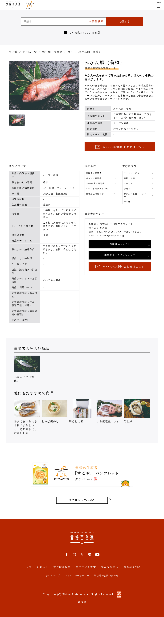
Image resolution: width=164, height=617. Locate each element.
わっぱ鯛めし (54, 411)
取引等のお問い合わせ (106, 575)
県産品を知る (132, 567)
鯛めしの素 (82, 411)
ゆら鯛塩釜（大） (109, 411)
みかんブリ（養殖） (27, 368)
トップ (27, 567)
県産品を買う (110, 567)
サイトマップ (53, 575)
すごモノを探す (86, 567)
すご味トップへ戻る (82, 500)
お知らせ (42, 567)
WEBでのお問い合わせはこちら (119, 147)
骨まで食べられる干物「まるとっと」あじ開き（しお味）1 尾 (27, 416)
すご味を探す (62, 567)
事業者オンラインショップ (127, 256)
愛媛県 (82, 602)
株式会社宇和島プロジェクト (102, 68)
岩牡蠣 (137, 411)
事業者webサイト (130, 245)
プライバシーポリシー (77, 575)
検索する (124, 21)
